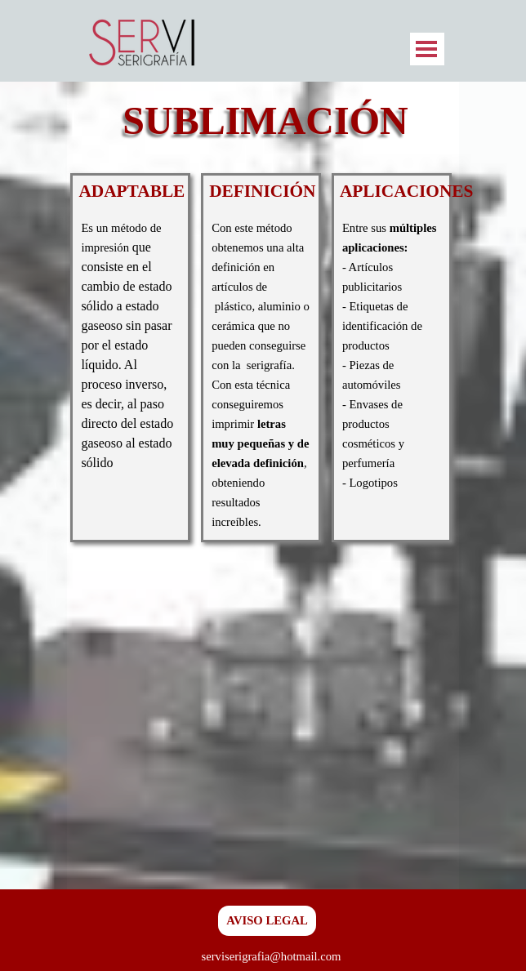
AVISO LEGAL (267, 920)
